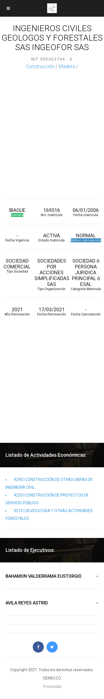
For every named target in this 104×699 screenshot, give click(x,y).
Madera (67, 66)
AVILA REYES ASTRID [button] (52, 603)
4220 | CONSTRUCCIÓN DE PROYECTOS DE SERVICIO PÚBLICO (47, 499)
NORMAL (86, 237)
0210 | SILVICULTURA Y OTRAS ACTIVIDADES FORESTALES (49, 514)
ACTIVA (51, 237)
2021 (17, 311)
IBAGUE (17, 212)
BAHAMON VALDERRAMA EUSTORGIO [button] (52, 576)
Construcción (40, 66)
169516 (51, 212)
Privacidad (52, 686)
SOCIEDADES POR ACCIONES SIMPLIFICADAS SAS (51, 274)
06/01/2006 (86, 212)
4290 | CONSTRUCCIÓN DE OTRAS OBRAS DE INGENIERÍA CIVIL (49, 483)
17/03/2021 (51, 311)
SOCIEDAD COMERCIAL (17, 265)
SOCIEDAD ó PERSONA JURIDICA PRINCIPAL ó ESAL (86, 274)
